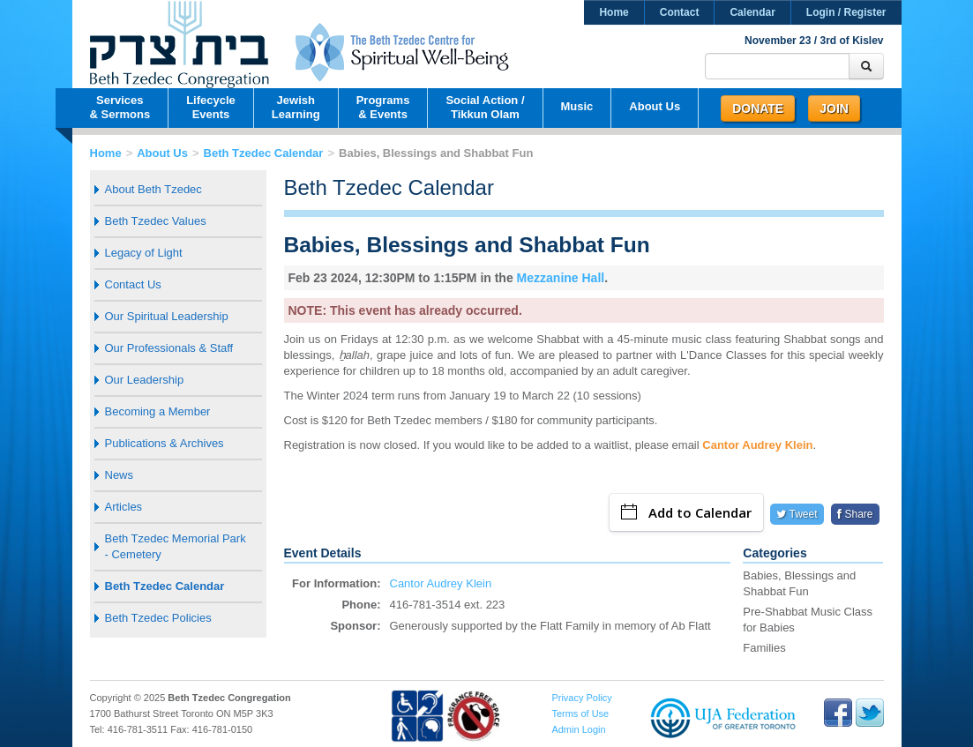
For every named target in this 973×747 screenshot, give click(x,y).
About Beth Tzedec (153, 189)
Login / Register (846, 12)
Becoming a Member (158, 411)
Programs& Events (383, 107)
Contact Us (133, 284)
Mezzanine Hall (561, 278)
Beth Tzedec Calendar (264, 153)
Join (834, 108)
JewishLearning (296, 107)
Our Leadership (144, 379)
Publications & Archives (164, 443)
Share (854, 514)
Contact (680, 12)
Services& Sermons (120, 107)
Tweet (796, 514)
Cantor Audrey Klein (757, 445)
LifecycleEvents (211, 107)
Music (577, 106)
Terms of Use (580, 713)
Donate (757, 108)
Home (613, 12)
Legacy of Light (144, 252)
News (119, 475)
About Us (654, 106)
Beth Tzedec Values (155, 221)
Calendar (752, 12)
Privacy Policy (581, 697)
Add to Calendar (686, 512)
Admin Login (578, 729)
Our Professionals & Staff (169, 348)
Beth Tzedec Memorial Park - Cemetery (175, 546)
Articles (124, 506)
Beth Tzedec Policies (158, 617)
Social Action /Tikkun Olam (484, 107)
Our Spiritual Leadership (166, 316)
